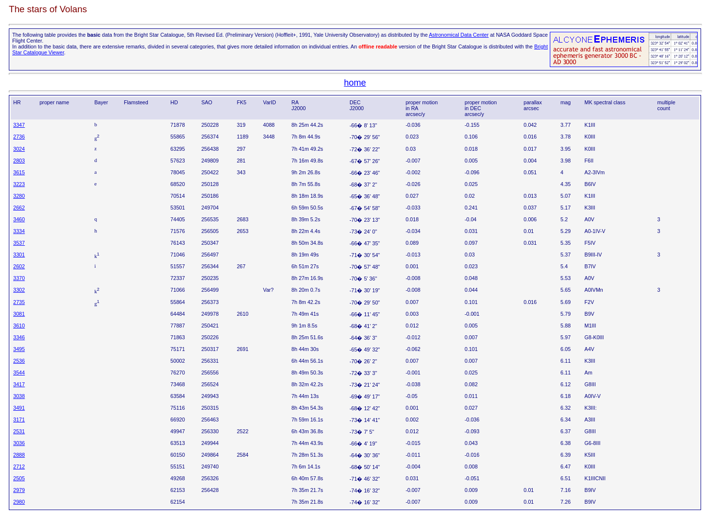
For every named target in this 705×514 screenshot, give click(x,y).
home (355, 83)
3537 (19, 243)
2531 (19, 431)
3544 (19, 372)
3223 (19, 184)
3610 (19, 325)
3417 (19, 384)
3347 (19, 125)
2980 (19, 502)
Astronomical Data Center (459, 35)
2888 (19, 455)
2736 (19, 137)
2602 (19, 266)
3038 (19, 396)
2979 (19, 490)
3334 (19, 231)
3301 (19, 254)
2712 (19, 466)
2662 (19, 207)
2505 (19, 478)
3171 (19, 419)
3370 (19, 278)
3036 (19, 443)
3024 (19, 149)
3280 (19, 196)
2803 (19, 161)
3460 (19, 219)
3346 (19, 337)
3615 (19, 172)
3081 (19, 314)
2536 (19, 361)
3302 (19, 290)
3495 (19, 349)
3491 (19, 408)
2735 (19, 302)
